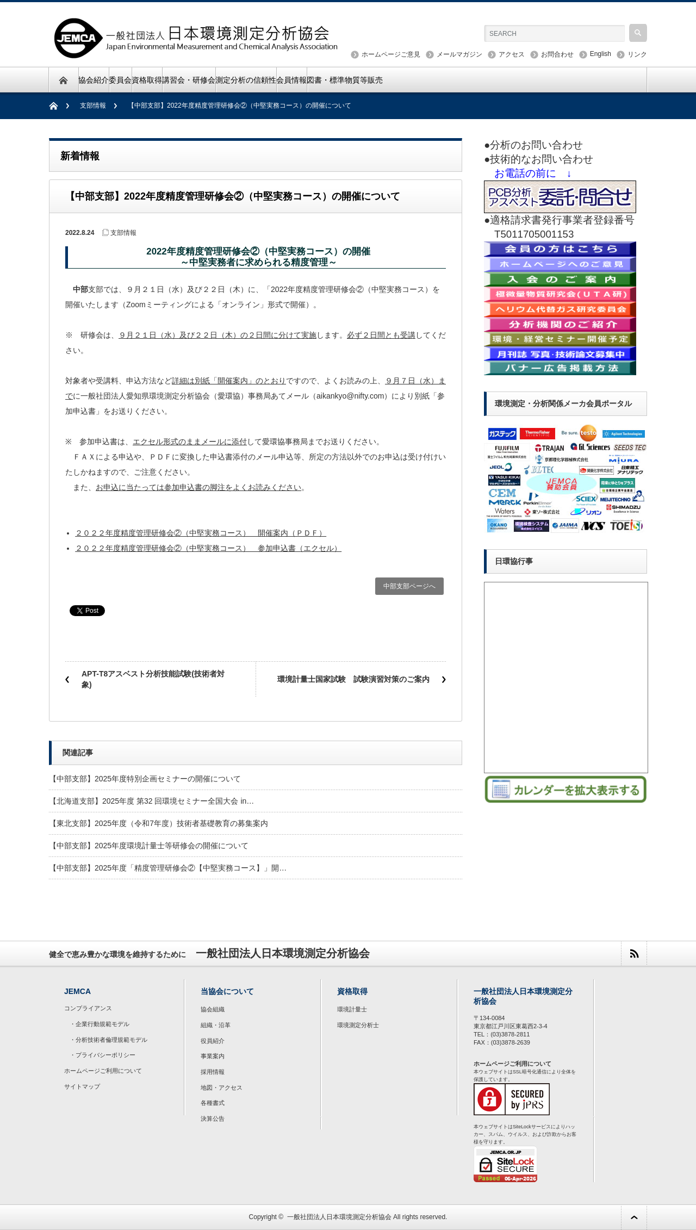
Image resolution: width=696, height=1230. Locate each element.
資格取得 (147, 80)
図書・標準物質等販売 (345, 80)
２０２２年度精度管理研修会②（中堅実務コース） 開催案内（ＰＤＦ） (200, 533)
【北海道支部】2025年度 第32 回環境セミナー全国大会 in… (151, 801)
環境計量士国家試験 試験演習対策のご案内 (353, 679)
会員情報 (291, 80)
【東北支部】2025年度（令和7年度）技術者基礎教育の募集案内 (158, 823)
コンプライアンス (88, 1008)
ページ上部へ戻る (634, 1217)
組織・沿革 (216, 1025)
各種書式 (213, 1102)
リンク (637, 54)
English (600, 54)
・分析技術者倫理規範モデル (108, 1039)
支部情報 (93, 105)
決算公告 (213, 1118)
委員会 (120, 80)
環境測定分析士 (358, 1025)
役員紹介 (213, 1041)
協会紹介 (93, 80)
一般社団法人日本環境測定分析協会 (339, 1217)
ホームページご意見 (391, 54)
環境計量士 (352, 1009)
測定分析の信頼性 (245, 80)
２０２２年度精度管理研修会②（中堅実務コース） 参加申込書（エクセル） (208, 548)
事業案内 (213, 1056)
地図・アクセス (222, 1087)
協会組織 (213, 1009)
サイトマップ (82, 1086)
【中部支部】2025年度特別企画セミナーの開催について (145, 778)
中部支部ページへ (409, 586)
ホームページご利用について (103, 1070)
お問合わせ (557, 54)
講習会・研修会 (188, 80)
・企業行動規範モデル (99, 1024)
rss (634, 953)
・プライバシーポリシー (102, 1055)
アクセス (512, 54)
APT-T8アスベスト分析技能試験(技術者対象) (153, 679)
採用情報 (213, 1072)
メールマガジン (459, 54)
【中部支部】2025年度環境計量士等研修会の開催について (148, 845)
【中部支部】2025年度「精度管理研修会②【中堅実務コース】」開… (168, 868)
